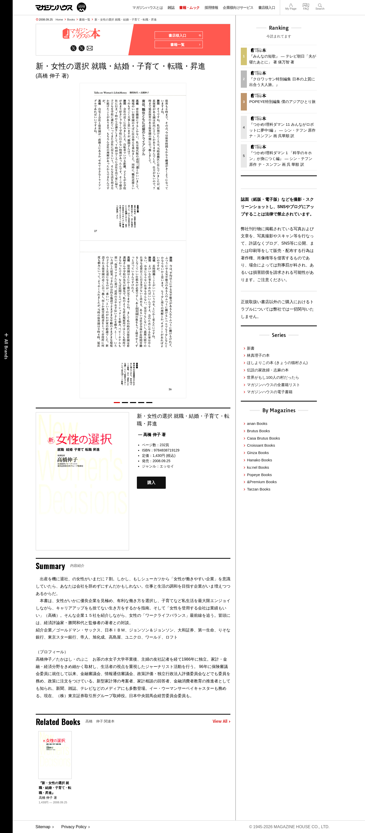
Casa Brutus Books (263, 438)
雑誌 (171, 7)
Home (59, 19)
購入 (151, 482)
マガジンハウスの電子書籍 (270, 392)
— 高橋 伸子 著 (152, 434)
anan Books (257, 423)
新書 (250, 348)
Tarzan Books (258, 489)
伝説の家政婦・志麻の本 (268, 370)
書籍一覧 (84, 19)
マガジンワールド (60, 7)
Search (320, 4)
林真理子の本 (258, 355)
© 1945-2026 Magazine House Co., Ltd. (289, 827)
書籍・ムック (189, 7)
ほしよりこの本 (277, 362)
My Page (291, 4)
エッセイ (167, 466)
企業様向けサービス (238, 7)
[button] (117, 403)
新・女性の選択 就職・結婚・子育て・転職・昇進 (126, 19)
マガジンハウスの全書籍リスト (273, 385)
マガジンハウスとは (147, 7)
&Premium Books (262, 482)
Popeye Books (259, 475)
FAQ (306, 4)
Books (71, 19)
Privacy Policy (74, 827)
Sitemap (42, 827)
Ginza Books (258, 452)
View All (221, 721)
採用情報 (211, 7)
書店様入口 (266, 7)
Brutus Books (258, 431)
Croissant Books (261, 445)
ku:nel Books (258, 467)
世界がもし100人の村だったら (273, 377)
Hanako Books (259, 460)
